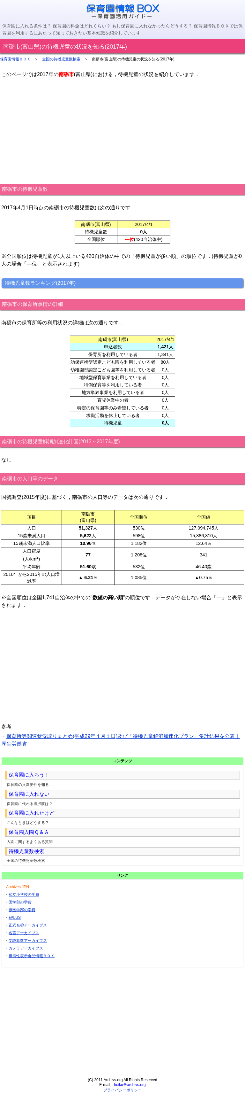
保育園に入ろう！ (29, 775)
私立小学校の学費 (24, 894)
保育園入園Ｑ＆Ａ (29, 832)
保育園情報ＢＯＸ (15, 59)
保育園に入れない (29, 794)
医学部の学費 (20, 902)
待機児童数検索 (26, 851)
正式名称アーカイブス (28, 925)
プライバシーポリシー (122, 1090)
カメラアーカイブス (26, 948)
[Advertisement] (122, 130)
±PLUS (15, 917)
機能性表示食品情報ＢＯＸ (32, 956)
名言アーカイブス (24, 933)
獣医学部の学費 (22, 910)
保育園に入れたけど (32, 813)
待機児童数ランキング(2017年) (40, 283)
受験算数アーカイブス (28, 940)
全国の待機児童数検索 (61, 59)
